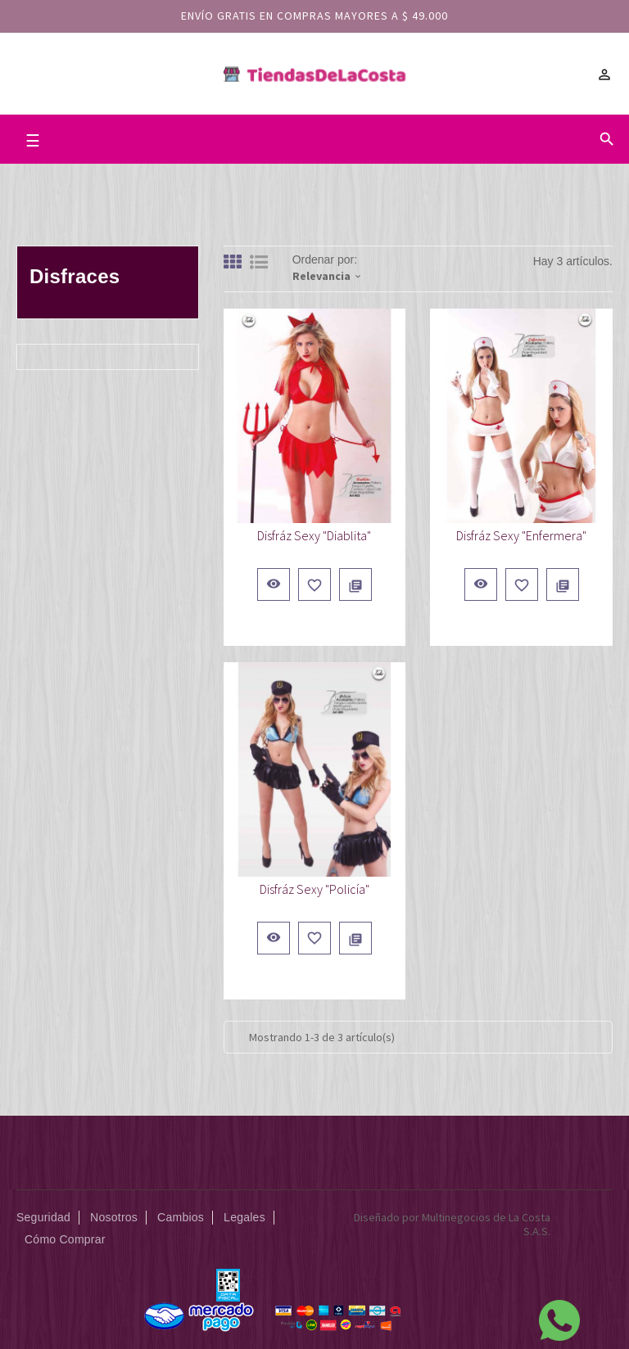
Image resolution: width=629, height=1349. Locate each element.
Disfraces (74, 276)
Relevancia (327, 275)
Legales (244, 1217)
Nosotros (114, 1217)
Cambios (180, 1217)
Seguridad (43, 1217)
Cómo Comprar (65, 1239)
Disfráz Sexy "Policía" (314, 889)
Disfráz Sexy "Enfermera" (521, 535)
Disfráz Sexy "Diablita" (314, 535)
